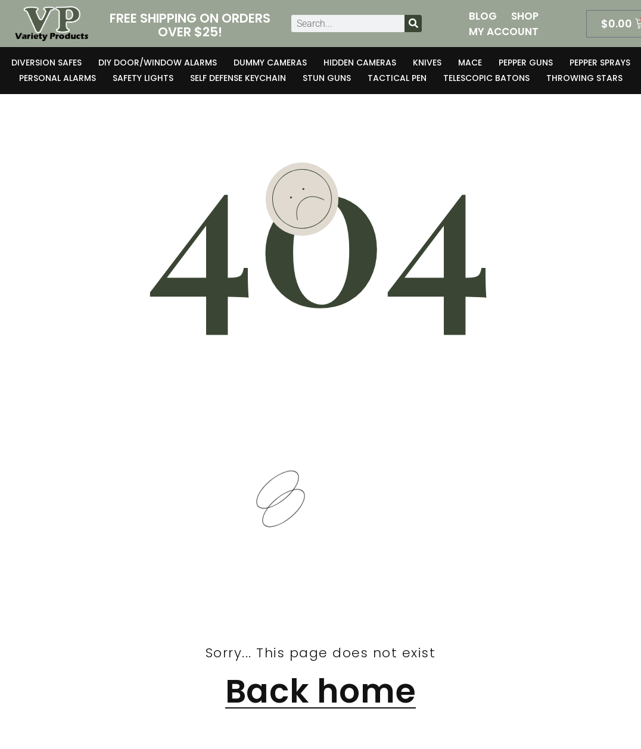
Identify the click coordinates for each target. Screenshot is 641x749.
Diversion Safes (46, 62)
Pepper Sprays (600, 62)
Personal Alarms (57, 78)
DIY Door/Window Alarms (157, 62)
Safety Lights (143, 78)
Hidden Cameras (359, 62)
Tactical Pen (397, 78)
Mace (470, 62)
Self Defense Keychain (238, 78)
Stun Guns (327, 78)
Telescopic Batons (486, 78)
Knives (427, 62)
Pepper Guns (526, 62)
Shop (525, 16)
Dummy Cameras (270, 62)
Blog (483, 16)
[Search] (413, 23)
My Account (504, 31)
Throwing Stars (584, 78)
